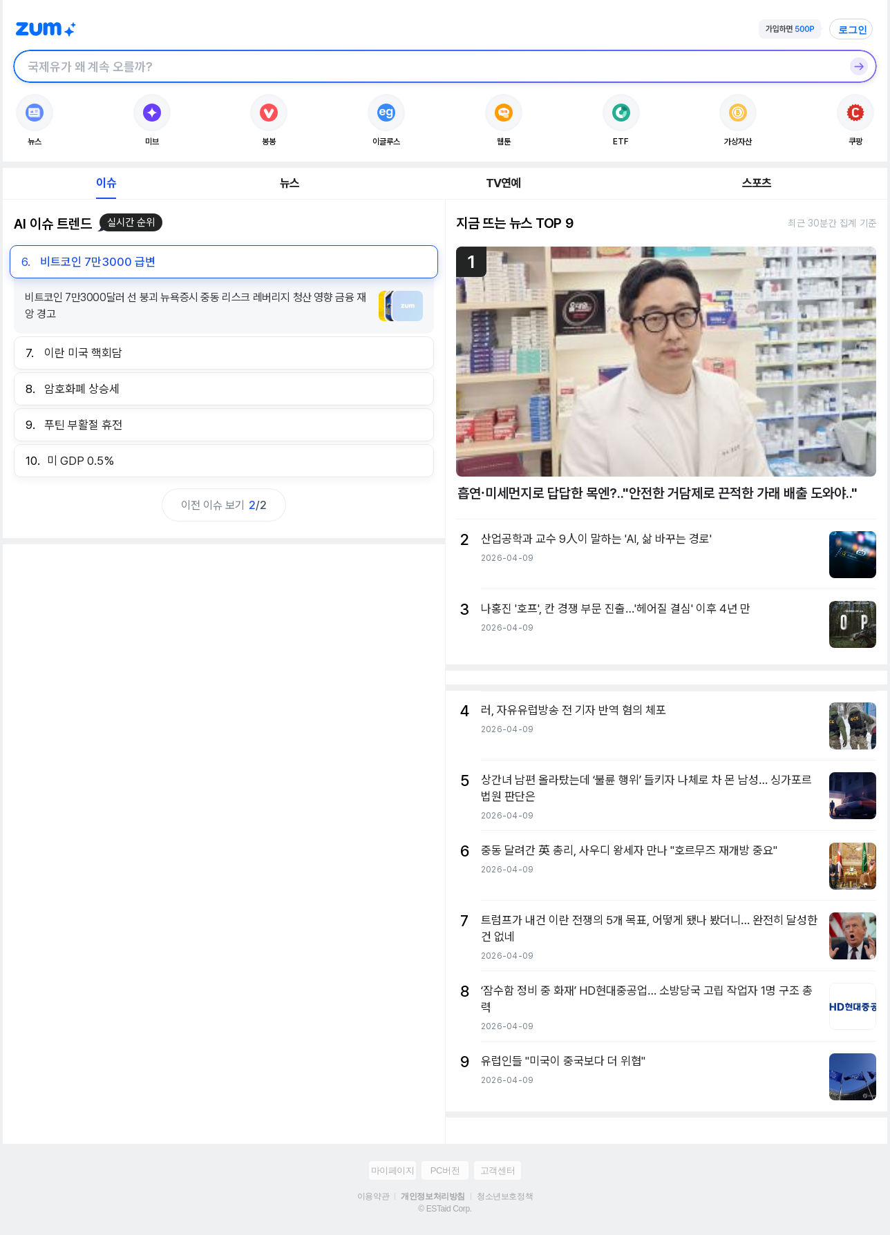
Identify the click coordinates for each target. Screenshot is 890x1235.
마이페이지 (393, 1170)
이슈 (105, 183)
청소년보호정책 (505, 1196)
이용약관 (373, 1196)
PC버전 (445, 1170)
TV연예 (503, 183)
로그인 (852, 29)
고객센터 (497, 1170)
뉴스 (289, 183)
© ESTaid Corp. (444, 1209)
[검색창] (427, 66)
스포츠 (757, 183)
